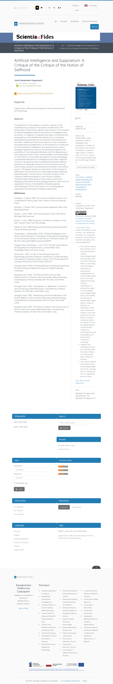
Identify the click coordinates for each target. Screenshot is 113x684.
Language (90, 6)
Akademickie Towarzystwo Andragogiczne (47, 599)
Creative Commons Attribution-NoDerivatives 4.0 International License (85, 221)
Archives (75, 21)
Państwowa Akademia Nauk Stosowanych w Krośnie (70, 593)
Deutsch (17, 531)
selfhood (72, 535)
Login (77, 10)
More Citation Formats (85, 167)
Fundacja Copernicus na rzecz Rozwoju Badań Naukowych (48, 607)
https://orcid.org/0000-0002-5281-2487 (30, 86)
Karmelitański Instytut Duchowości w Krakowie (49, 638)
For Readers (18, 507)
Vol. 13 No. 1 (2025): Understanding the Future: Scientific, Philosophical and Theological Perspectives (84, 183)
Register (75, 5)
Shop (85, 681)
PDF (79, 118)
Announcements (89, 21)
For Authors (18, 510)
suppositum (63, 535)
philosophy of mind (84, 535)
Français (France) (21, 542)
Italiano (17, 546)
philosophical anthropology (69, 538)
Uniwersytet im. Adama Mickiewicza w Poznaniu (70, 652)
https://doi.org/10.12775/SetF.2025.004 (35, 93)
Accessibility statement (70, 681)
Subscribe (64, 507)
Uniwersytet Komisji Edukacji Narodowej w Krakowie (91, 593)
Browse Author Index (66, 445)
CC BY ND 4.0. (81, 228)
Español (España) (21, 539)
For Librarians (19, 514)
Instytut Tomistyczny (48, 633)
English (16, 535)
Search (65, 428)
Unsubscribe (76, 507)
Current (63, 21)
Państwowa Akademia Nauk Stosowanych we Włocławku (70, 602)
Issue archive (63, 449)
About (94, 26)
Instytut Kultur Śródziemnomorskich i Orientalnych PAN (49, 627)
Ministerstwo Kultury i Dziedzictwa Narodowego (49, 647)
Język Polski (19, 550)
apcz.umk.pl (23, 608)
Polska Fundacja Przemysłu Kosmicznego (68, 621)
